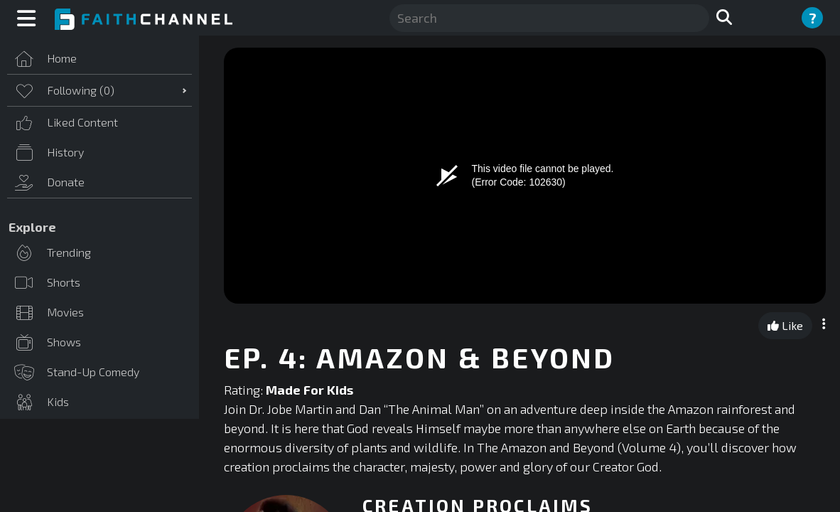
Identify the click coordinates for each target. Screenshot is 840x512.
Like (785, 325)
